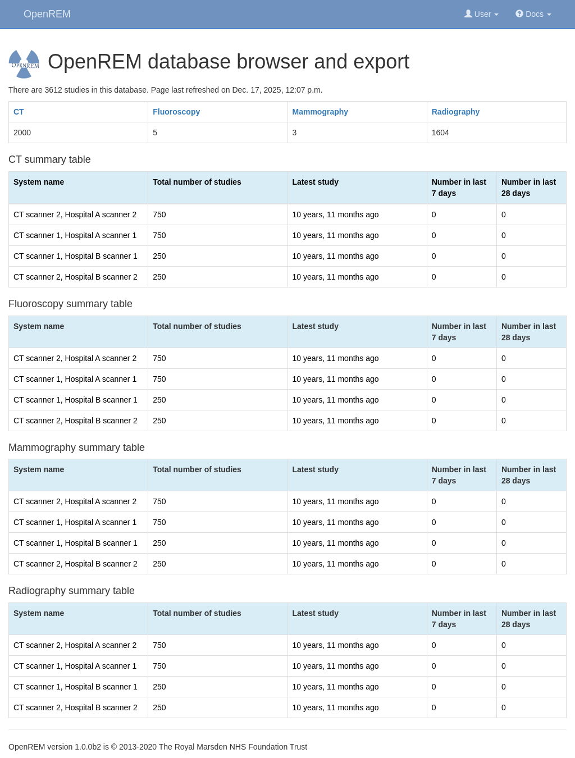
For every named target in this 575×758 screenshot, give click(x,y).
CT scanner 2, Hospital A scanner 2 (74, 214)
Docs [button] (533, 14)
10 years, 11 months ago (336, 214)
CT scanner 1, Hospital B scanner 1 (75, 256)
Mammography (321, 111)
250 (159, 256)
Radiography (456, 111)
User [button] (481, 14)
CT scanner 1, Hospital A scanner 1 (74, 235)
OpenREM (47, 14)
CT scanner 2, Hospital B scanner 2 (75, 276)
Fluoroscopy (176, 111)
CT (18, 111)
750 (159, 214)
